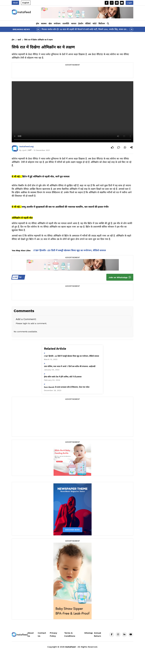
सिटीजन (101, 23)
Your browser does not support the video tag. (72, 111)
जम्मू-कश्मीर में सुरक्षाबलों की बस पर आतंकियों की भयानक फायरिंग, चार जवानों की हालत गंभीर (65, 206)
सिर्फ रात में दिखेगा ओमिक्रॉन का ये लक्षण (38, 40)
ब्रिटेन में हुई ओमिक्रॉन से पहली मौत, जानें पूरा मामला (46, 176)
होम (37, 23)
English (25, 3)
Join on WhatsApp (120, 277)
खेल (50, 23)
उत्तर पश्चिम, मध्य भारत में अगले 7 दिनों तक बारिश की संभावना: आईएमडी (69, 366)
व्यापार (73, 23)
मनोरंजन (57, 23)
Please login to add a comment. (31, 323)
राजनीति (65, 23)
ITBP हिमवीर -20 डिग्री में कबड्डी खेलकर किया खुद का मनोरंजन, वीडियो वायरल (69, 250)
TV (18, 277)
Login (129, 3)
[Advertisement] (72, 72)
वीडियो (88, 23)
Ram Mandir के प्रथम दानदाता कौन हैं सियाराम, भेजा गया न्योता (66, 387)
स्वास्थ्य (44, 23)
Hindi (15, 3)
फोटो (94, 23)
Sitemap (88, 633)
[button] (108, 23)
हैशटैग (80, 23)
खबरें (19, 40)
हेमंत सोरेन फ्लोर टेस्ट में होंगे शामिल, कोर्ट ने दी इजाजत (63, 377)
